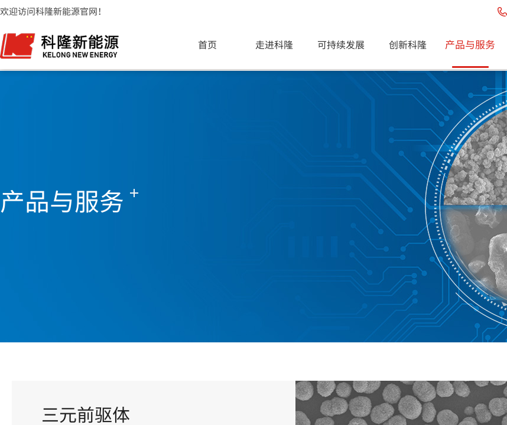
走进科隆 (274, 44)
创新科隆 (408, 44)
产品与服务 (470, 44)
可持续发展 (341, 44)
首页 (207, 44)
